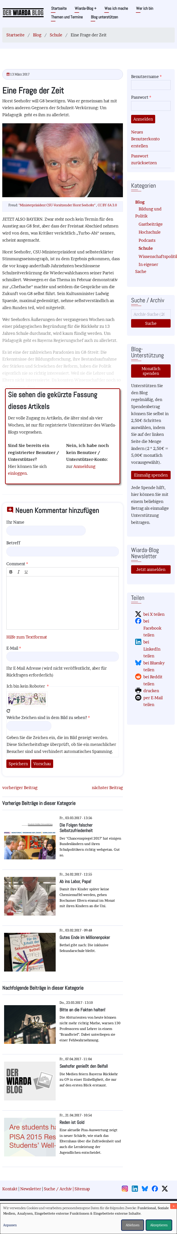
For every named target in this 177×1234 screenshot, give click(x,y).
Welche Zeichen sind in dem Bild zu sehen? (47, 717)
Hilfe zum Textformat (26, 637)
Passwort (139, 97)
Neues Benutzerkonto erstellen (145, 139)
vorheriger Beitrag (19, 787)
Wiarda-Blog (85, 8)
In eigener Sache (146, 268)
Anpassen (10, 1225)
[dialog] (88, 1218)
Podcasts (147, 240)
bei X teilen (154, 614)
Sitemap (82, 1188)
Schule (56, 35)
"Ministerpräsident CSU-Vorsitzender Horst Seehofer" (57, 205)
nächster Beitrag (107, 787)
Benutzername (145, 76)
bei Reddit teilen (152, 680)
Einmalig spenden (151, 475)
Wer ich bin (144, 8)
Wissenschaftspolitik (153, 256)
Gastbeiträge (151, 224)
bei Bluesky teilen (154, 666)
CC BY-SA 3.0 (107, 205)
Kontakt (9, 1188)
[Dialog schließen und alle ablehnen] (173, 1206)
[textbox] (62, 603)
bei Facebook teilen (152, 628)
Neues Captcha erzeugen (8, 711)
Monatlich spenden (151, 371)
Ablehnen (133, 1225)
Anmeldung (84, 466)
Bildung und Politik (148, 212)
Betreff (13, 542)
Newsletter (30, 1188)
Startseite (59, 8)
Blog (37, 35)
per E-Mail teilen (153, 701)
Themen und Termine (67, 17)
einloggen (17, 473)
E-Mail (12, 648)
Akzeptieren (159, 1225)
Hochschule (150, 232)
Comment (15, 563)
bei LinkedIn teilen (151, 649)
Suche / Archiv (58, 1188)
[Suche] (151, 314)
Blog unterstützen (104, 17)
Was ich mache (116, 8)
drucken (151, 690)
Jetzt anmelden (150, 569)
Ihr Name (15, 522)
